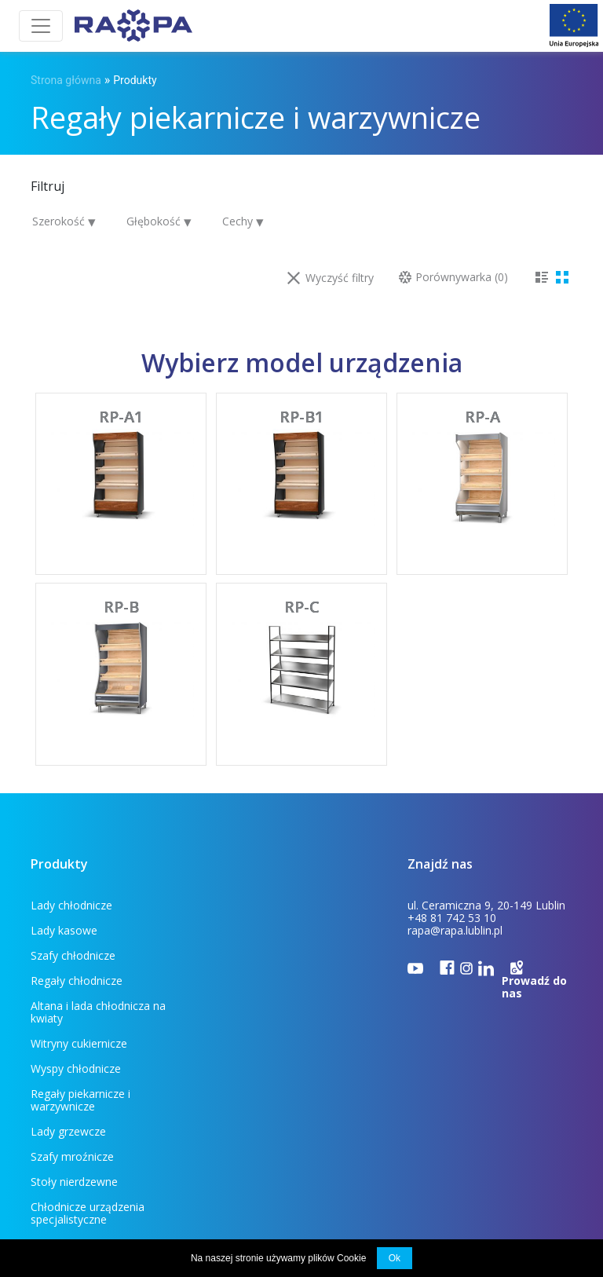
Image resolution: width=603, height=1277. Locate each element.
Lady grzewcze (245, 1005)
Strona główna (66, 80)
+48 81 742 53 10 (451, 917)
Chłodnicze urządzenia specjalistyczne (264, 1062)
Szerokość (60, 221)
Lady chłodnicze (71, 905)
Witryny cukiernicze (255, 955)
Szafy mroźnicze (249, 1030)
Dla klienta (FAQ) (117, 1141)
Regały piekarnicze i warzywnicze (80, 1012)
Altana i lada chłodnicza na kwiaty (98, 961)
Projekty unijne (312, 1141)
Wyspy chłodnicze (252, 980)
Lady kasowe (240, 905)
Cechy (239, 221)
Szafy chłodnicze (73, 930)
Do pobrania (218, 1141)
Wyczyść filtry (330, 277)
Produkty (134, 80)
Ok (394, 1258)
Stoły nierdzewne (74, 1055)
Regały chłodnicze (253, 930)
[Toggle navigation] (41, 26)
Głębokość (155, 221)
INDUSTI (556, 1166)
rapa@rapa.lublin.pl (454, 930)
